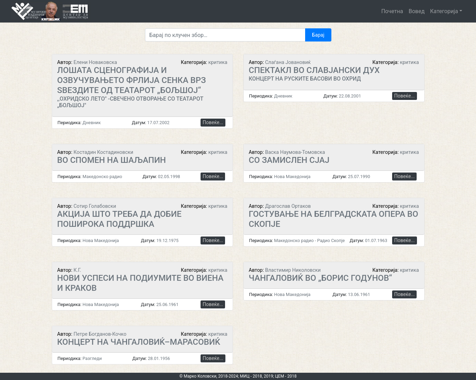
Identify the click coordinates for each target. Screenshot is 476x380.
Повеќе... (213, 122)
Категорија (444, 11)
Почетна (392, 11)
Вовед (417, 11)
